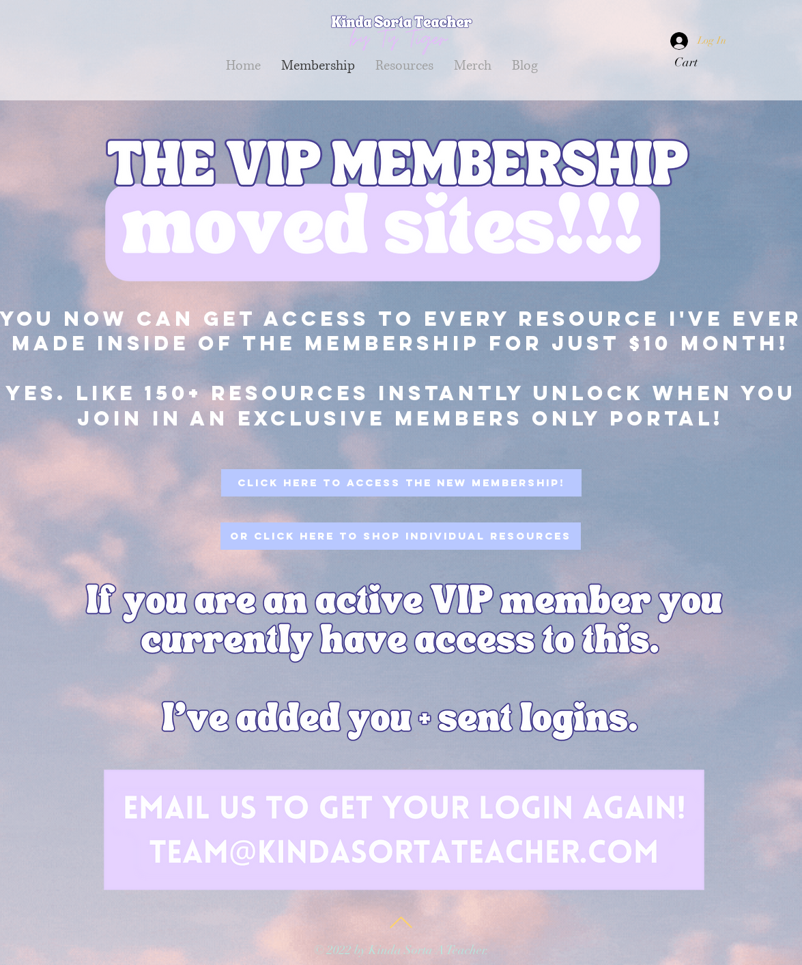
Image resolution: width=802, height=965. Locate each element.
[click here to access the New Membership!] (401, 483)
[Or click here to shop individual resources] (400, 536)
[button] (694, 62)
